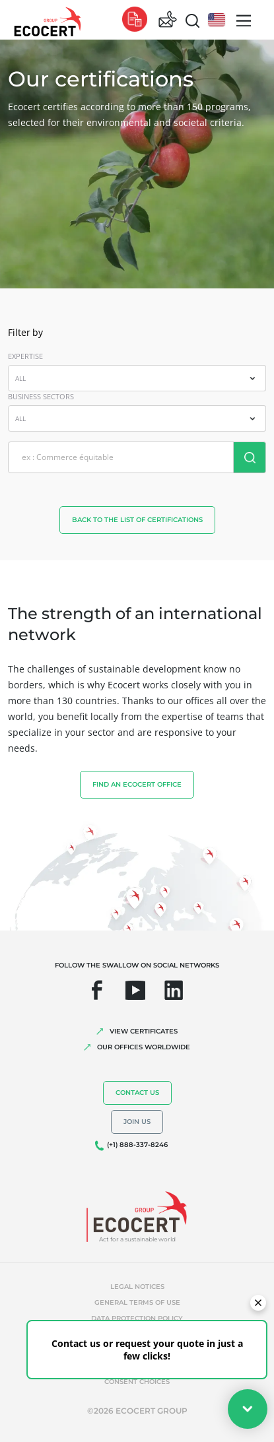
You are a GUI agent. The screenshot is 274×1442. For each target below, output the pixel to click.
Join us (137, 1121)
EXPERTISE (25, 356)
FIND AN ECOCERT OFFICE (137, 784)
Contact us (137, 1092)
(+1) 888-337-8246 (137, 1144)
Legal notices (137, 1286)
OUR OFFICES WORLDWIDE (143, 1047)
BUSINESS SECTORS (41, 396)
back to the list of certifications (137, 519)
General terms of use (137, 1302)
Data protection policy (137, 1318)
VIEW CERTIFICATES (144, 1031)
